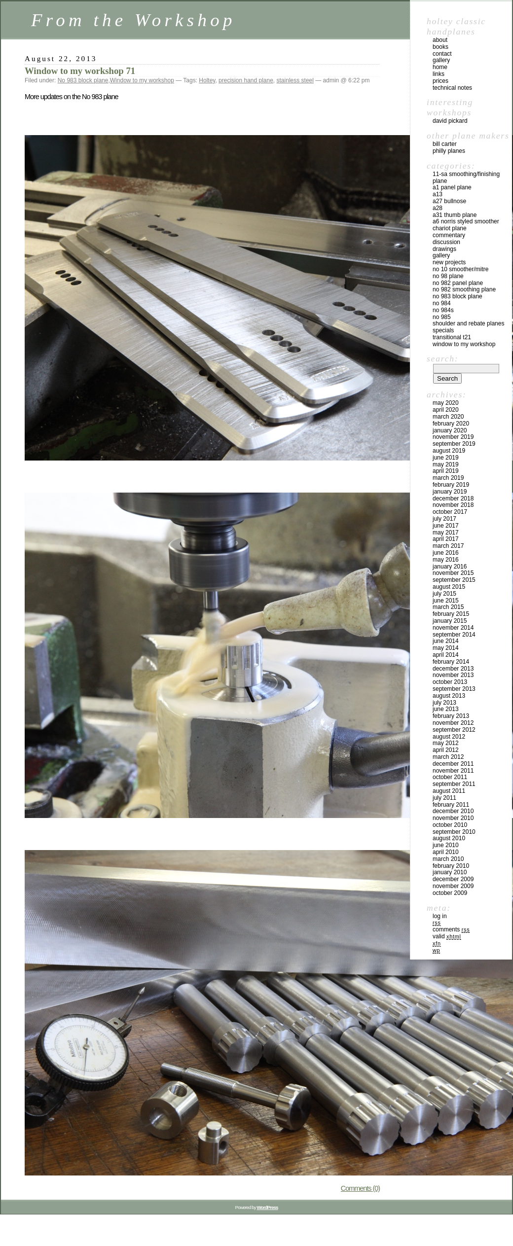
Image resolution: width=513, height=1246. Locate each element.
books (440, 46)
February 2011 (451, 804)
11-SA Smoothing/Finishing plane (466, 177)
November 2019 (453, 436)
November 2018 (453, 504)
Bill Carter (445, 144)
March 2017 (448, 545)
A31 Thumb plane (454, 215)
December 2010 (453, 811)
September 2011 (454, 784)
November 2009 (453, 886)
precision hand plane (246, 80)
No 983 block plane (83, 80)
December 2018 (453, 498)
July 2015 (444, 593)
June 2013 (446, 709)
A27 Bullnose (449, 201)
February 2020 (451, 423)
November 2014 (453, 627)
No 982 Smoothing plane (464, 289)
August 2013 (449, 695)
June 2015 (446, 600)
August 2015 (449, 586)
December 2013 (453, 668)
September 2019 (454, 443)
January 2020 (450, 430)
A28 (437, 208)
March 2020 (448, 416)
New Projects (449, 262)
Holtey (207, 80)
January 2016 (450, 566)
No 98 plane (448, 276)
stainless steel (295, 80)
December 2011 (453, 763)
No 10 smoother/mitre (460, 269)
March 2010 (448, 858)
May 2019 (446, 464)
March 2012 (448, 756)
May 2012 (446, 743)
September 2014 (454, 634)
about (440, 39)
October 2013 (450, 681)
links (438, 74)
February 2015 (451, 613)
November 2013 (453, 675)
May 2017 (446, 532)
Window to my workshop (142, 80)
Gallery (441, 255)
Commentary (449, 235)
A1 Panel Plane (452, 187)
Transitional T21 (452, 337)
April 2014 (446, 654)
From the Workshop (133, 20)
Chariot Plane (450, 228)
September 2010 (454, 831)
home (440, 67)
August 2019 (449, 450)
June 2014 (446, 641)
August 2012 (449, 736)
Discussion (446, 242)
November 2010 (453, 818)
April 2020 (446, 409)
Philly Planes (449, 150)
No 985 (442, 317)
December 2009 (453, 879)
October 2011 (450, 777)
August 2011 (449, 790)
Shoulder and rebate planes (468, 323)
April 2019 (446, 470)
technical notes (452, 87)
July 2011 (444, 797)
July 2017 (444, 518)
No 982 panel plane (458, 283)
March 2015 (448, 607)
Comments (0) (360, 1188)
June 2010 (446, 845)
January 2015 (450, 620)
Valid (447, 936)
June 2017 (446, 525)
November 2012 (453, 722)
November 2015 (453, 573)
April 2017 (446, 538)
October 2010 (450, 824)
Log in (440, 916)
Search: (442, 358)
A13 (437, 194)
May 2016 (446, 559)
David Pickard (450, 120)
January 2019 (450, 491)
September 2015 (454, 579)
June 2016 (446, 552)
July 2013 (444, 702)
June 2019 (446, 457)
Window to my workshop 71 (80, 71)
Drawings (444, 249)
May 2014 (446, 647)
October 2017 (450, 511)
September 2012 (454, 729)
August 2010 (449, 838)
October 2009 (450, 893)
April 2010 (446, 852)
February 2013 (451, 715)
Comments (451, 929)
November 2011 (453, 770)
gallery (441, 60)
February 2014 (451, 661)
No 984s (443, 310)
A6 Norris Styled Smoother (466, 221)
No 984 (442, 303)
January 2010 (450, 872)
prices (440, 80)
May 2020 (446, 402)
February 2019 (451, 484)
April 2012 (446, 750)
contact (442, 53)
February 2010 (451, 865)
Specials (443, 330)
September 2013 (454, 688)
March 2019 (448, 477)
